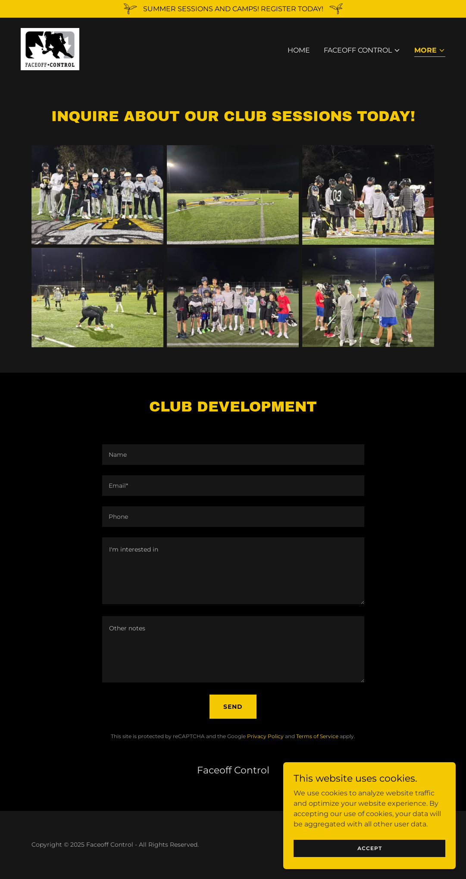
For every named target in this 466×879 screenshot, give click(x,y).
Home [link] (299, 51)
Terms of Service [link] (317, 736)
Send (233, 707)
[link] (51, 49)
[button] (362, 51)
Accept (369, 848)
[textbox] (233, 454)
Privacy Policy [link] (265, 736)
